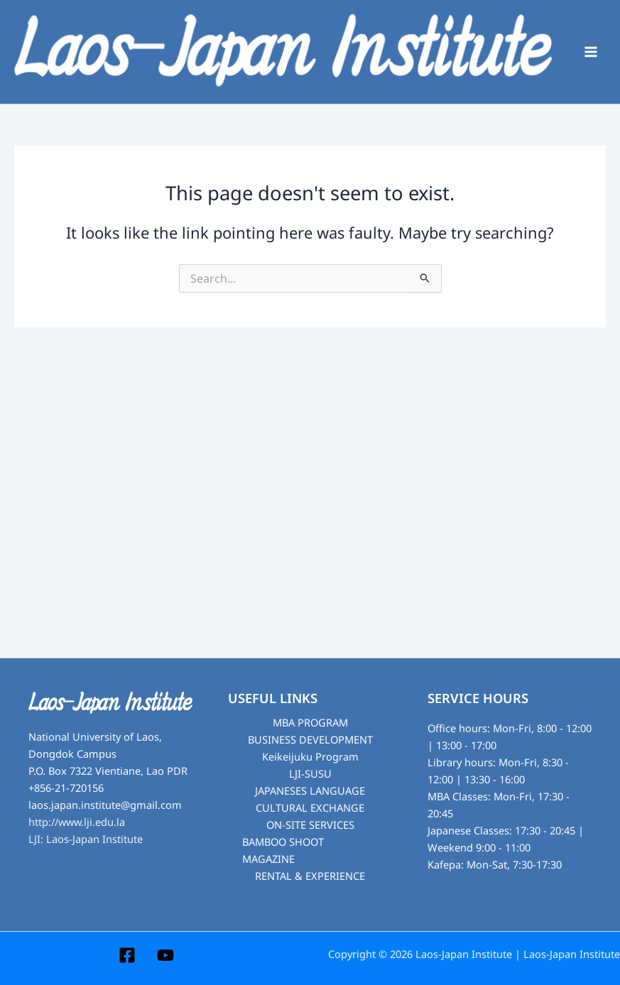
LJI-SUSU (310, 774)
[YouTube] (165, 955)
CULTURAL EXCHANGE (310, 808)
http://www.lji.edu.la (76, 822)
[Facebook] (127, 955)
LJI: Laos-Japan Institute (85, 839)
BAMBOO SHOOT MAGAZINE (283, 851)
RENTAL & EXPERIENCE (310, 876)
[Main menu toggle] (591, 52)
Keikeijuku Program (310, 757)
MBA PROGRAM (310, 722)
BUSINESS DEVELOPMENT (310, 740)
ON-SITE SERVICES (310, 825)
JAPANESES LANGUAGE (310, 791)
